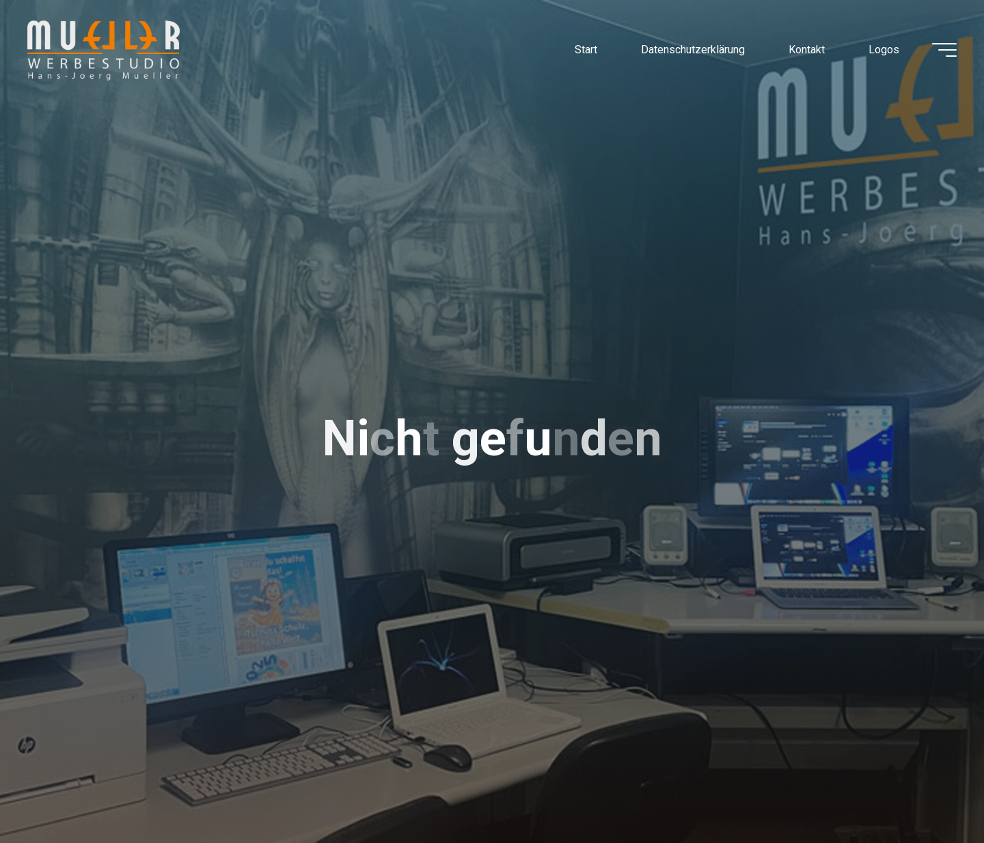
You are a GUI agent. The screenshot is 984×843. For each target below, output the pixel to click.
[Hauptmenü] (944, 50)
